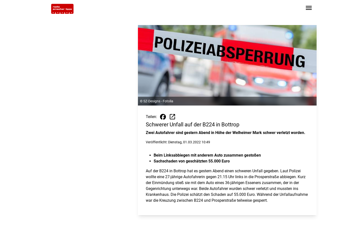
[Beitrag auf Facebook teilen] (163, 117)
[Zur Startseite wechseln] (62, 9)
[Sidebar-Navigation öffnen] (309, 8)
